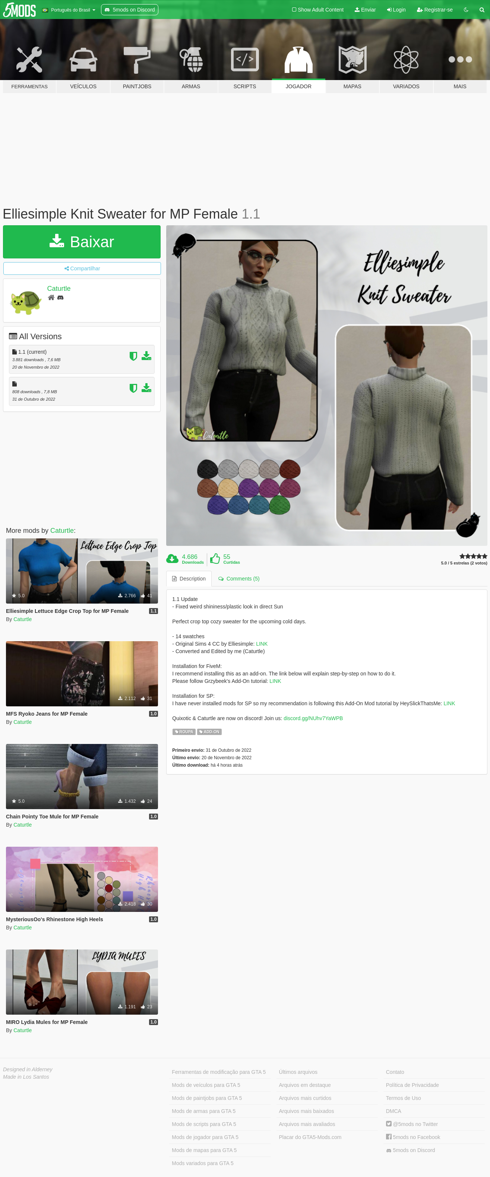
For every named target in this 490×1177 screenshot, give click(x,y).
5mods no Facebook (413, 1137)
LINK (262, 644)
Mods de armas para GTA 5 (203, 1111)
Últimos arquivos (298, 1072)
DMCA (393, 1111)
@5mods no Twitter (412, 1124)
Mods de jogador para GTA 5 (205, 1137)
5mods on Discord (410, 1150)
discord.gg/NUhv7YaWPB (313, 718)
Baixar (82, 242)
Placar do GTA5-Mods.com (310, 1137)
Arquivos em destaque (305, 1085)
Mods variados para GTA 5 (202, 1163)
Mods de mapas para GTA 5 (204, 1150)
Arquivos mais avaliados (307, 1124)
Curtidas (231, 562)
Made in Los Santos (26, 1077)
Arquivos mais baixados (306, 1111)
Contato (395, 1072)
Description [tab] (189, 579)
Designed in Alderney (28, 1069)
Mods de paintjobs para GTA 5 (207, 1098)
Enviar (365, 10)
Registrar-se (435, 10)
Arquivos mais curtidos (305, 1098)
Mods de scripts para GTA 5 (204, 1124)
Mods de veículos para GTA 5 (206, 1085)
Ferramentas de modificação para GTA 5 (219, 1072)
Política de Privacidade (412, 1085)
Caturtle (59, 288)
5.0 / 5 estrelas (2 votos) (464, 563)
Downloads (193, 562)
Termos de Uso (403, 1098)
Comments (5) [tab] (238, 579)
